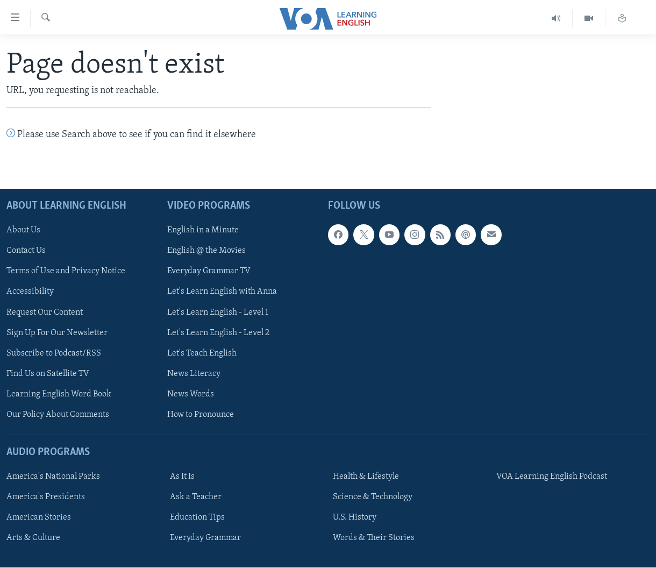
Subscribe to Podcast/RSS (53, 353)
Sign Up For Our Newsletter (57, 333)
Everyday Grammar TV (209, 271)
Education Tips (197, 518)
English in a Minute (203, 230)
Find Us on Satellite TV (47, 374)
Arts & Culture (33, 538)
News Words (190, 394)
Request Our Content (44, 312)
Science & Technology (372, 497)
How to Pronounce (200, 414)
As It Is (182, 477)
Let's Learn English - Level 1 (217, 312)
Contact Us (26, 251)
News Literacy (193, 374)
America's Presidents (45, 497)
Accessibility (30, 292)
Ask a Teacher (196, 497)
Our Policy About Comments (57, 414)
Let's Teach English (202, 353)
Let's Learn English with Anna (222, 292)
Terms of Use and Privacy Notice (65, 271)
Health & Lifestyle (366, 477)
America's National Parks (53, 477)
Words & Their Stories (374, 538)
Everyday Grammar (205, 538)
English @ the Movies (206, 251)
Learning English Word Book (58, 394)
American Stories (38, 518)
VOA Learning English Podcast (551, 477)
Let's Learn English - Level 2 (218, 333)
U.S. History (354, 518)
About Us (23, 230)
